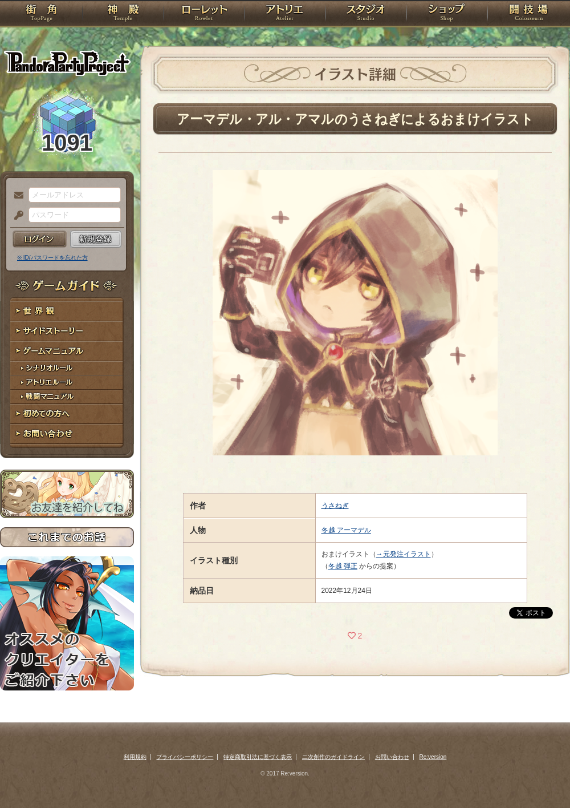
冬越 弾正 (342, 566)
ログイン (40, 239)
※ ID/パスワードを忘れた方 (52, 257)
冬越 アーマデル (346, 530)
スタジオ (365, 14)
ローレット (204, 14)
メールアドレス (16, 195)
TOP (41, 14)
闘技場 (528, 14)
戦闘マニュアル (67, 397)
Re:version (433, 757)
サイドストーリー (67, 331)
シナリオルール (67, 368)
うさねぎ (335, 506)
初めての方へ (67, 414)
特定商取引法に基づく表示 (257, 757)
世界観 (67, 311)
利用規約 (135, 757)
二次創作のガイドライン (333, 757)
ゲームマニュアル (67, 351)
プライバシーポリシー (184, 757)
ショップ (446, 14)
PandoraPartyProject (67, 63)
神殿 (123, 14)
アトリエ (285, 14)
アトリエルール (67, 382)
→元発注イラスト (403, 554)
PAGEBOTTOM (541, 777)
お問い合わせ (67, 434)
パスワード (16, 215)
